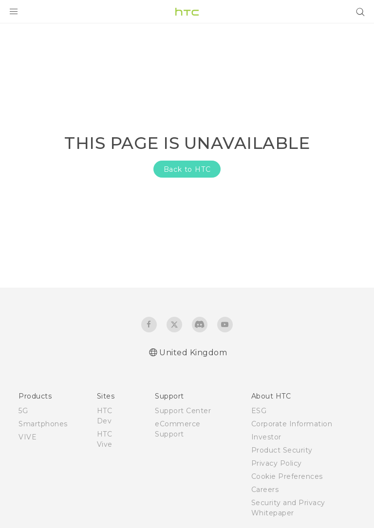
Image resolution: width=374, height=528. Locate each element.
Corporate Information (292, 423)
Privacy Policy (276, 463)
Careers (265, 489)
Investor (266, 437)
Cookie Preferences (287, 476)
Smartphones (43, 423)
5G (23, 410)
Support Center (183, 410)
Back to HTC (187, 169)
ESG (259, 410)
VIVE (28, 437)
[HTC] (187, 12)
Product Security (282, 450)
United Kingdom (193, 352)
